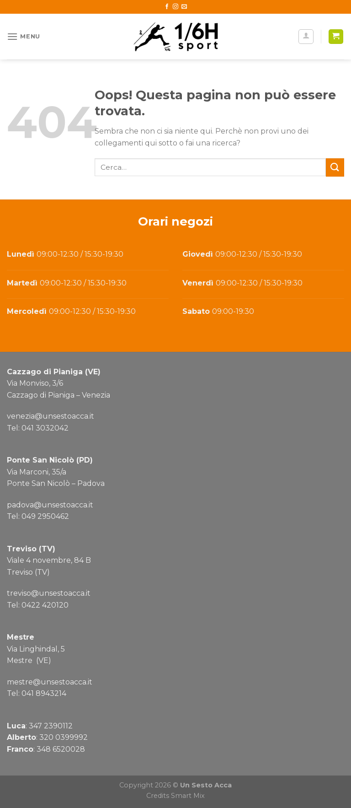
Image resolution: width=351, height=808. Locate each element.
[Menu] (23, 36)
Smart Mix (188, 796)
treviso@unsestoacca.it (48, 593)
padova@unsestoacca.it (50, 505)
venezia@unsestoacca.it (50, 416)
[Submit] (335, 167)
